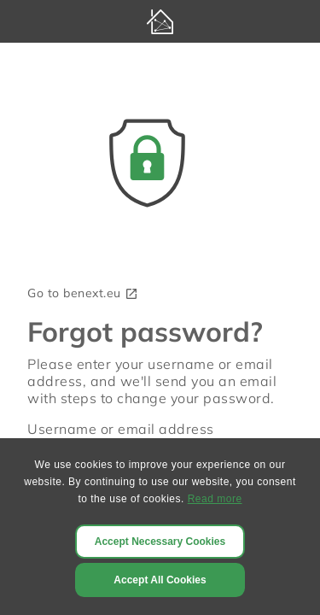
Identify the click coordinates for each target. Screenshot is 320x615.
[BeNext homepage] (160, 21)
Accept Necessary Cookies (160, 542)
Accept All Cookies (159, 580)
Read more (215, 499)
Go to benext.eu (82, 293)
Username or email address (120, 428)
